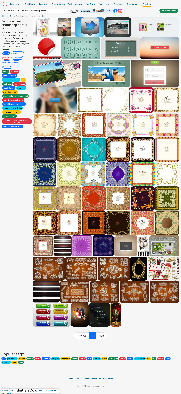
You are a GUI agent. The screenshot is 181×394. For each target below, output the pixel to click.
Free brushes (104, 4)
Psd (11, 16)
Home (5, 16)
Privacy (94, 378)
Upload (74, 11)
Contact (109, 378)
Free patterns (133, 4)
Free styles (118, 4)
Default (6, 53)
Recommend (17, 58)
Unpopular (7, 67)
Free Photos (30, 4)
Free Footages (58, 4)
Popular (16, 62)
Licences (78, 378)
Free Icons (90, 4)
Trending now (17, 53)
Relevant (6, 62)
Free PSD (147, 4)
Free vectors (15, 4)
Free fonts (43, 4)
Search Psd (9, 10)
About (101, 378)
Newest (6, 58)
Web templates (75, 4)
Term (86, 378)
